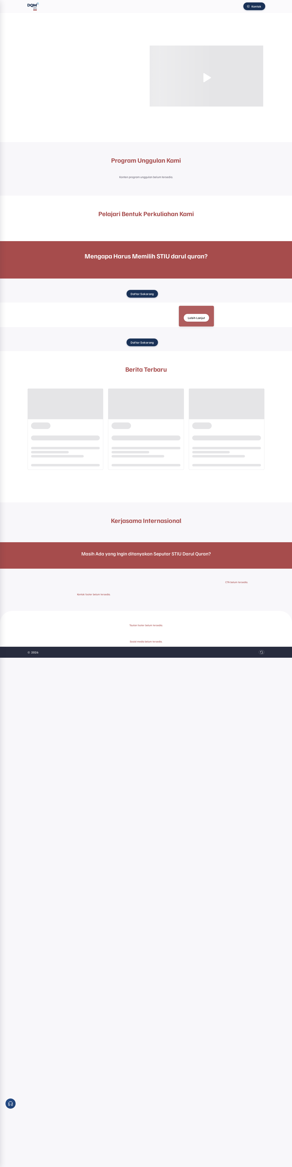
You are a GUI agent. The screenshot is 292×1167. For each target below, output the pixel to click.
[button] (10, 1103)
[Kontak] (254, 6)
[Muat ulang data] (261, 652)
